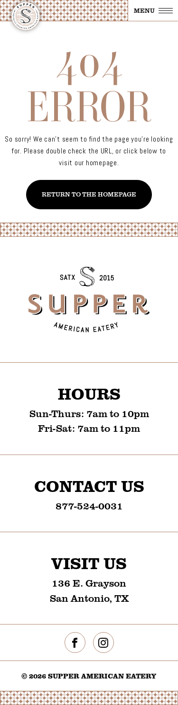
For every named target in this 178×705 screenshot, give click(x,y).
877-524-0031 (89, 505)
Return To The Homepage (89, 194)
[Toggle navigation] (153, 10)
